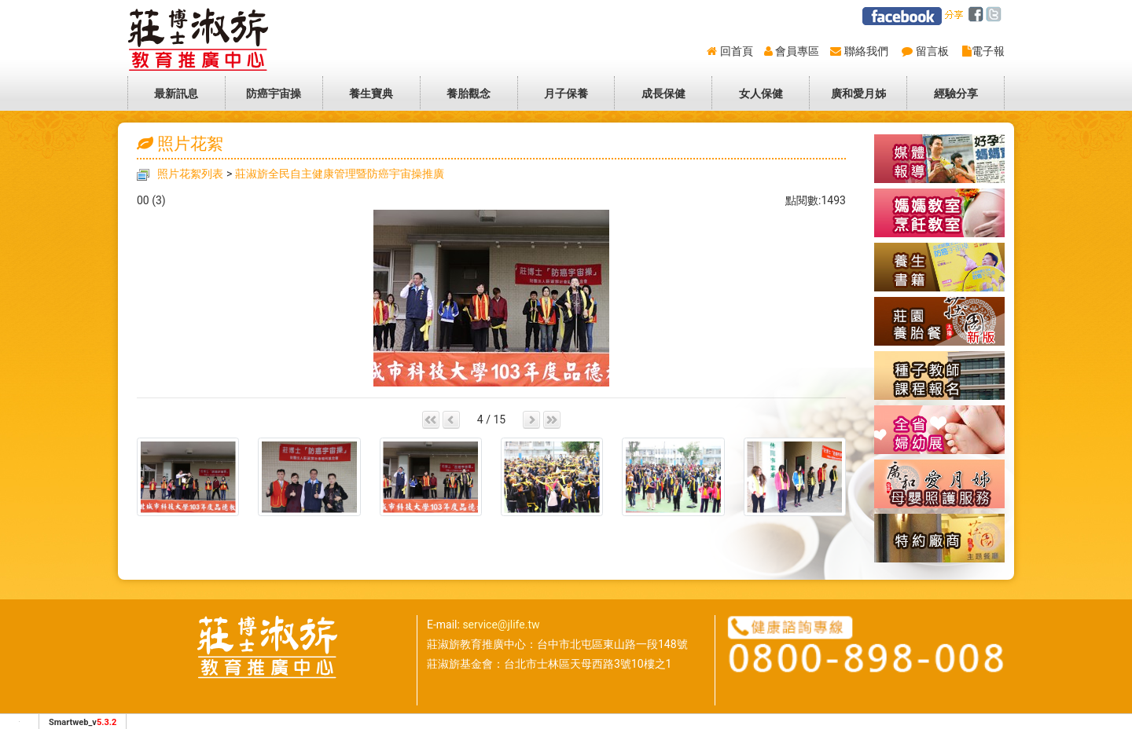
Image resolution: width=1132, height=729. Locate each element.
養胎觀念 (469, 93)
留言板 (932, 51)
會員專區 (797, 51)
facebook (978, 15)
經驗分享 (956, 93)
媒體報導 (939, 158)
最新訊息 (176, 93)
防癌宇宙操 (273, 93)
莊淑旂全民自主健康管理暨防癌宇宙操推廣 (339, 173)
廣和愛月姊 (858, 93)
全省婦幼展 (939, 429)
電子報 (988, 51)
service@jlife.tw (500, 624)
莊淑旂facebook (902, 16)
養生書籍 (939, 267)
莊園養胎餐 (939, 321)
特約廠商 (939, 538)
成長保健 (663, 93)
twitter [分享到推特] (996, 15)
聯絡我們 (866, 51)
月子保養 (566, 93)
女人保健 (761, 93)
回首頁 (736, 51)
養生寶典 (371, 93)
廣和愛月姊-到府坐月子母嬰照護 (939, 484)
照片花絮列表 (190, 173)
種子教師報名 (939, 375)
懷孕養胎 (939, 213)
